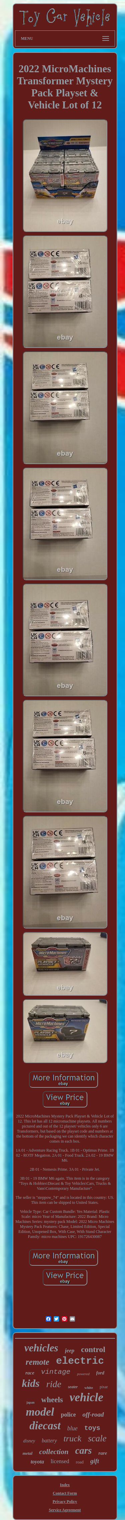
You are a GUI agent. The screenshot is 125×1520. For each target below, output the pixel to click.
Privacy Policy (65, 1501)
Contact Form (65, 1493)
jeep (69, 1350)
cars (83, 1450)
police (68, 1414)
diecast (44, 1426)
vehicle (86, 1397)
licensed (60, 1461)
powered (83, 1374)
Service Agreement (65, 1510)
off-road (93, 1414)
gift (94, 1460)
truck (72, 1438)
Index (65, 1485)
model (40, 1412)
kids (30, 1383)
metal (28, 1453)
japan (30, 1402)
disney (29, 1440)
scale (97, 1438)
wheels (52, 1400)
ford (100, 1372)
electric (80, 1361)
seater (73, 1386)
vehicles (41, 1348)
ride (53, 1384)
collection (53, 1451)
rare (102, 1453)
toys (92, 1428)
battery (49, 1440)
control (93, 1349)
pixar (104, 1386)
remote (37, 1361)
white (88, 1387)
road (80, 1461)
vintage (55, 1372)
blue (72, 1428)
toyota (37, 1461)
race (29, 1372)
